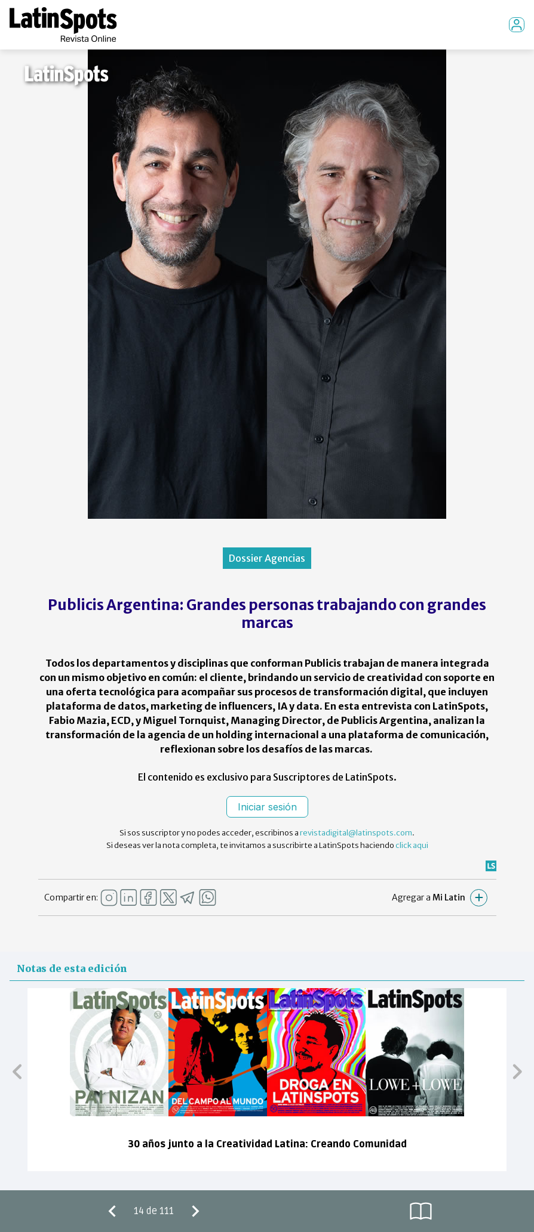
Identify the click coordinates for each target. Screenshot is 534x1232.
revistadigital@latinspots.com (356, 833)
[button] (17, 1071)
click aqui (411, 845)
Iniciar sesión (267, 807)
